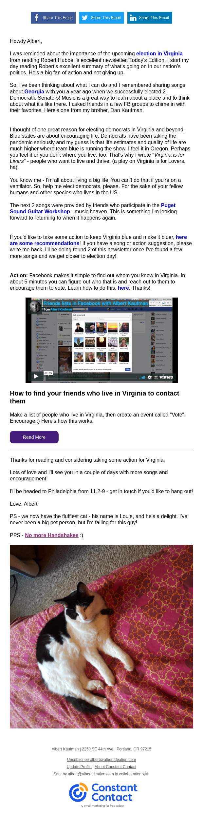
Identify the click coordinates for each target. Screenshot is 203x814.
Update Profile (79, 767)
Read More (34, 437)
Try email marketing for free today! (101, 805)
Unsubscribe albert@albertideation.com (101, 759)
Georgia (34, 91)
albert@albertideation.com (91, 774)
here (123, 288)
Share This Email (57, 17)
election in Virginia (159, 53)
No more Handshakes (52, 535)
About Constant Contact (115, 767)
